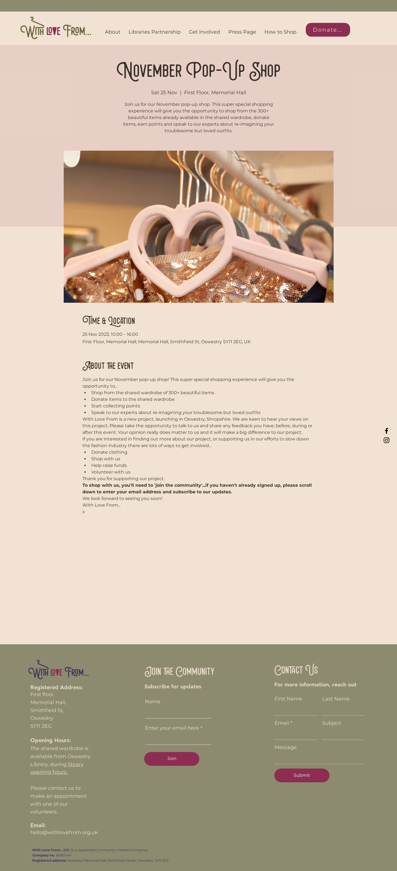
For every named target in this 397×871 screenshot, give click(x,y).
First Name (288, 698)
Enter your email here (172, 728)
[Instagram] (386, 440)
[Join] (171, 759)
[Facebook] (386, 431)
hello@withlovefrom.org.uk (64, 832)
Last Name (336, 698)
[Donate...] (328, 30)
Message (286, 747)
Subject (331, 723)
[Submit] (301, 775)
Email (282, 723)
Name (152, 701)
